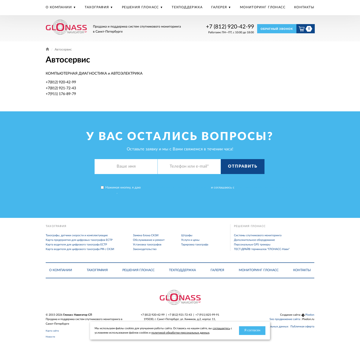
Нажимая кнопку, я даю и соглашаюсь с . (195, 190)
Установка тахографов (147, 244)
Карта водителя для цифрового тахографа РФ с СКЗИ (80, 249)
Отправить (242, 166)
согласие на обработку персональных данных (176, 187)
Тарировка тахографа (194, 244)
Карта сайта (52, 331)
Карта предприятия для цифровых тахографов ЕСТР (79, 240)
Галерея (219, 7)
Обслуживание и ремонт (149, 240)
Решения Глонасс (141, 7)
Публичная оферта (302, 326)
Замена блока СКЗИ (145, 235)
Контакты (304, 7)
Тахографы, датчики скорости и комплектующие (77, 235)
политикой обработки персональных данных (180, 332)
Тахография (97, 7)
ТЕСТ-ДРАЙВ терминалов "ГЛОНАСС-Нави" (262, 249)
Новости (50, 337)
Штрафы (186, 235)
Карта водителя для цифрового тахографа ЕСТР (76, 244)
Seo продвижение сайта (285, 319)
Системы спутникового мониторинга (257, 235)
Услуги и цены (190, 240)
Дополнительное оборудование (254, 240)
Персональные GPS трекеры (252, 244)
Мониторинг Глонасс (262, 7)
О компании (59, 7)
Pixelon (309, 314)
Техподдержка (187, 7)
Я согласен (252, 330)
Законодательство (145, 249)
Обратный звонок (277, 29)
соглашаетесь (221, 328)
